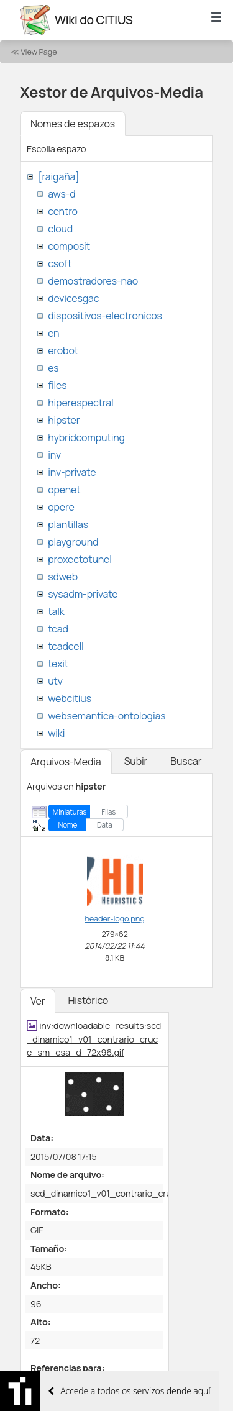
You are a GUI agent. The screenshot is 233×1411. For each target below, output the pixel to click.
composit (69, 246)
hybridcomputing (86, 437)
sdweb (63, 576)
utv (55, 681)
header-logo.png (114, 918)
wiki (56, 733)
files (57, 385)
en (53, 333)
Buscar (185, 761)
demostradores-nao (93, 281)
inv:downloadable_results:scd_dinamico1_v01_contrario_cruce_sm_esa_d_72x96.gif (94, 1039)
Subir (136, 761)
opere (61, 507)
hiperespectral (80, 402)
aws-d (61, 194)
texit (58, 663)
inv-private (72, 472)
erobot (63, 350)
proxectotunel (80, 559)
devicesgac (73, 298)
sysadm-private (82, 594)
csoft (59, 263)
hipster (64, 420)
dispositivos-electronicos (105, 315)
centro (63, 211)
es (53, 368)
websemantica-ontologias (106, 716)
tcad (58, 629)
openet (64, 489)
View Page (39, 51)
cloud (60, 228)
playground (73, 542)
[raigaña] (58, 176)
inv (54, 455)
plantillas (68, 524)
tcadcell (65, 646)
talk (56, 611)
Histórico (88, 1000)
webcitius (69, 698)
